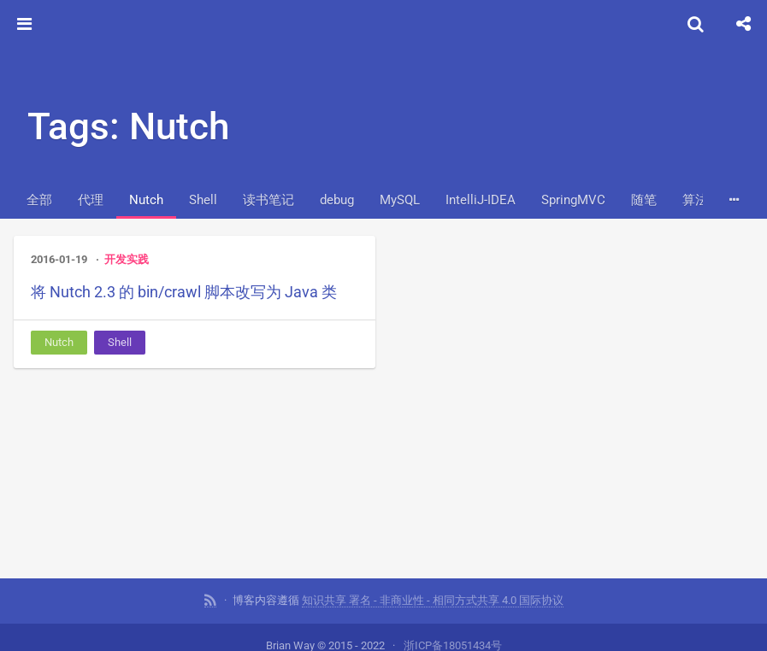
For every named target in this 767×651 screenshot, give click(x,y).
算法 (695, 200)
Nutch (146, 200)
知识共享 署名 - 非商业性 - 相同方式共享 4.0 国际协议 (432, 599)
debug (337, 200)
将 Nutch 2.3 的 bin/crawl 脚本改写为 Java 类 (184, 292)
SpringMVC (573, 200)
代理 (90, 200)
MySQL (400, 200)
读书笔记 (268, 200)
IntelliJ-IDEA (480, 200)
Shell (203, 200)
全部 (39, 200)
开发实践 (126, 259)
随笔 (644, 200)
